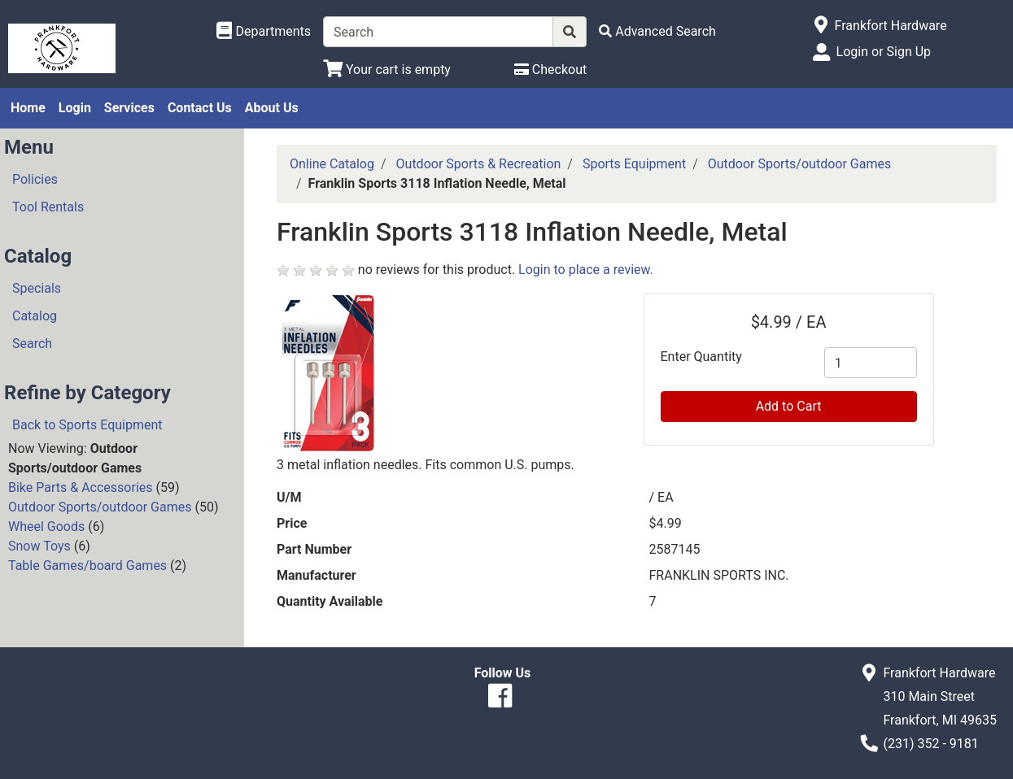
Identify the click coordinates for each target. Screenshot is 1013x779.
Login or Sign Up (883, 51)
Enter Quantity (701, 356)
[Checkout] (550, 69)
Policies (35, 179)
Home (28, 107)
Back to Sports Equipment (87, 425)
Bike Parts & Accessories (80, 487)
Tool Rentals (48, 207)
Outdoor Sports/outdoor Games (99, 507)
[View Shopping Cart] (387, 69)
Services (129, 107)
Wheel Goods (46, 526)
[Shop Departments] (263, 31)
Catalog (34, 316)
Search (32, 343)
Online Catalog (332, 164)
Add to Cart (789, 406)
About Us (272, 107)
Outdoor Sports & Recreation (478, 164)
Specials (36, 288)
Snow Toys (39, 546)
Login (75, 107)
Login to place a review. (585, 269)
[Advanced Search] (657, 31)
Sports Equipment (634, 164)
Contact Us (200, 107)
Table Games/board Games (87, 565)
